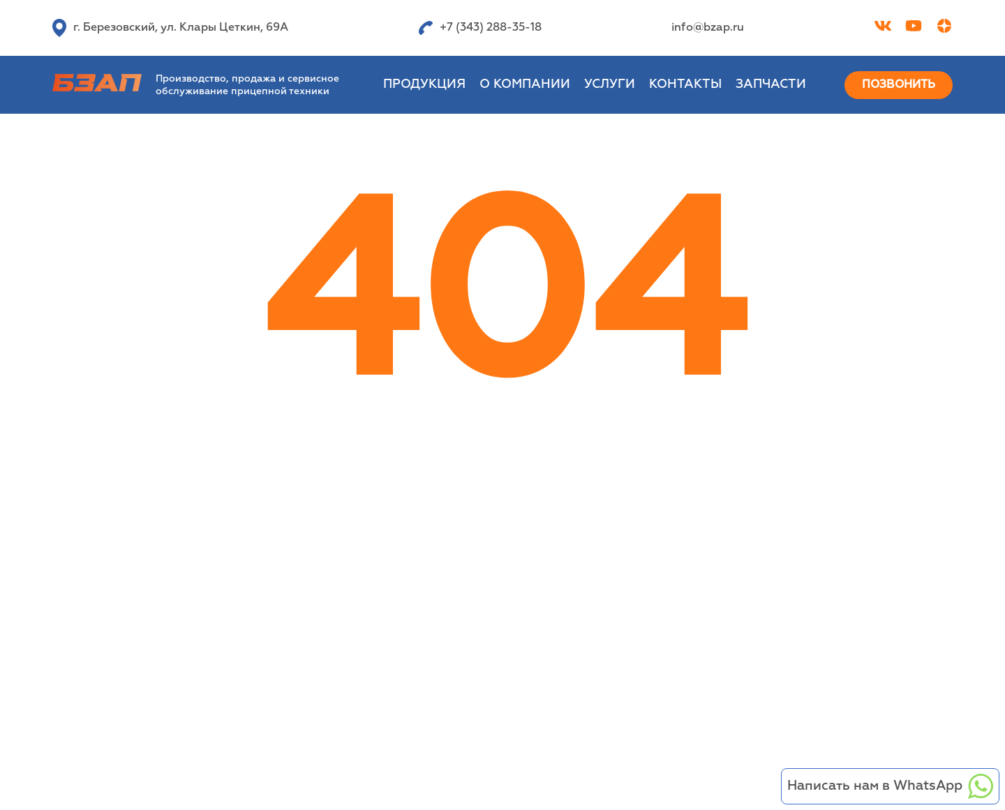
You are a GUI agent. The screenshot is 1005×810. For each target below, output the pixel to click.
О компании (524, 84)
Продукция (424, 84)
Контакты (685, 84)
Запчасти (771, 84)
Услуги (609, 84)
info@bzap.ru (707, 27)
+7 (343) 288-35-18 (480, 28)
